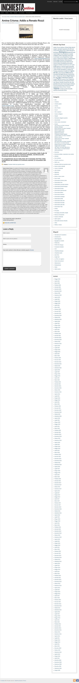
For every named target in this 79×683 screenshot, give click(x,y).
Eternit (61, 61)
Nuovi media (57, 178)
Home (8, 16)
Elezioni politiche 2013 (59, 131)
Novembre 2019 (58, 436)
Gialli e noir (57, 162)
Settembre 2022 (58, 367)
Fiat (68, 61)
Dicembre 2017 (58, 482)
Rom (72, 80)
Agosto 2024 (57, 321)
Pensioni (63, 79)
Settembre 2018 (58, 464)
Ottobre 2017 (57, 486)
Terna (66, 85)
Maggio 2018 (57, 472)
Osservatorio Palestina (59, 194)
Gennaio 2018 (58, 480)
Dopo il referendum (69, 58)
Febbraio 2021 (58, 406)
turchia (66, 88)
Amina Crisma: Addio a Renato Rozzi (23, 20)
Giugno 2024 (57, 325)
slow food (63, 84)
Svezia (63, 85)
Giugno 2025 (57, 301)
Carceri (56, 110)
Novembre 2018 (58, 460)
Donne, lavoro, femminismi (60, 122)
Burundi (73, 52)
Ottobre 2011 (57, 632)
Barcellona (60, 50)
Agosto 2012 (57, 611)
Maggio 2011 (57, 642)
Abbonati (55, 1)
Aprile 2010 (57, 658)
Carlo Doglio (56, 54)
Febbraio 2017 (58, 503)
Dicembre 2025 (58, 289)
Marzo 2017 (57, 501)
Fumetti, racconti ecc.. (59, 160)
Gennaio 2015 (58, 553)
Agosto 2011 (57, 636)
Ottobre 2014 (57, 559)
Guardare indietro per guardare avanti (17, 16)
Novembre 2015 (58, 533)
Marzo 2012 (57, 622)
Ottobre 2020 (57, 414)
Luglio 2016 (57, 517)
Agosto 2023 (57, 345)
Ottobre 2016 (57, 511)
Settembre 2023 (58, 343)
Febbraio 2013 (58, 599)
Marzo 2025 (57, 307)
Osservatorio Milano (59, 192)
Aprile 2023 (57, 353)
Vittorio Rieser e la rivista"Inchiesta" (62, 148)
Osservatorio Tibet (29, 12)
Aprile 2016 (57, 523)
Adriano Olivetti (64, 47)
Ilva (73, 66)
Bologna (63, 52)
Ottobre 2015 (57, 535)
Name (6, 233)
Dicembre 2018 (58, 458)
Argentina (65, 49)
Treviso (68, 87)
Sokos (56, 267)
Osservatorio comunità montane (61, 184)
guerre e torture (61, 66)
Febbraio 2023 (58, 357)
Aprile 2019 (57, 450)
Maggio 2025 (57, 303)
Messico (66, 74)
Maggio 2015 (57, 545)
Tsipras (56, 88)
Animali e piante (58, 103)
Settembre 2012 (58, 609)
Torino (64, 87)
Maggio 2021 (57, 400)
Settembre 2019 (58, 440)
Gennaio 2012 (58, 626)
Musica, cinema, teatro (59, 176)
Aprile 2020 (57, 426)
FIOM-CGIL (57, 242)
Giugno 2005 (57, 670)
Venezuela (61, 90)
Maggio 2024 (57, 327)
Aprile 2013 (57, 595)
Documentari (57, 120)
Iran (64, 68)
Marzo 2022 (57, 380)
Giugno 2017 (57, 494)
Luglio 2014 (57, 565)
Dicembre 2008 (58, 666)
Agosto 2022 (57, 369)
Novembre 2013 (58, 581)
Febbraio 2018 (58, 478)
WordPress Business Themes (20, 680)
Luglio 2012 (57, 613)
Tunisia (62, 88)
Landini (66, 71)
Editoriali (15, 12)
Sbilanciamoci (58, 263)
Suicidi (59, 85)
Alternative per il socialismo (60, 234)
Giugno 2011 (57, 640)
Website (5, 244)
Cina (61, 54)
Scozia (65, 82)
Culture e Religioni (58, 114)
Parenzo (70, 77)
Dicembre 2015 (58, 531)
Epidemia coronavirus (59, 132)
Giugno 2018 (57, 470)
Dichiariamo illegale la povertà (61, 118)
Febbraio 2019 (58, 454)
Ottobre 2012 (57, 607)
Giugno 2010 (57, 656)
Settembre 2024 (58, 319)
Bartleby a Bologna (59, 127)
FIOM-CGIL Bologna (59, 244)
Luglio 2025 (57, 299)
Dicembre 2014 (58, 555)
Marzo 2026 (57, 283)
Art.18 (69, 49)
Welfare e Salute (58, 224)
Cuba (71, 55)
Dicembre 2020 (58, 410)
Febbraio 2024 (58, 333)
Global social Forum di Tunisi (67, 64)
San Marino (56, 82)
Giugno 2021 (57, 398)
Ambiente (57, 101)
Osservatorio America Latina (61, 180)
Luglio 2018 (57, 468)
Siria (59, 84)
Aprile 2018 (57, 474)
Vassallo (70, 88)
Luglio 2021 (57, 396)
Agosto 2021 (57, 394)
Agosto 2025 (57, 297)
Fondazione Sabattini (59, 246)
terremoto (71, 85)
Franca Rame (57, 63)
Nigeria (72, 75)
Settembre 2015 (58, 537)
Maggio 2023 (57, 351)
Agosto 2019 (57, 442)
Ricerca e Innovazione (59, 214)
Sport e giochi (57, 218)
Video (11, 12)
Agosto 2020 (57, 418)
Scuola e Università (59, 216)
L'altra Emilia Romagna (59, 69)
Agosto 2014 (57, 563)
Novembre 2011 (58, 630)
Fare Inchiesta (21, 12)
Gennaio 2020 (58, 432)
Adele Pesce (56, 47)
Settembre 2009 (58, 664)
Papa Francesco (62, 77)
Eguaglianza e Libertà (59, 240)
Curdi (54, 57)
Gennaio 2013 (58, 601)
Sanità (61, 82)
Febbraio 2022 (58, 382)
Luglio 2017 (57, 492)
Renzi (69, 80)
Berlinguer (56, 52)
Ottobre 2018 (57, 462)
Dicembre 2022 (58, 361)
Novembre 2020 (58, 412)
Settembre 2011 (58, 634)
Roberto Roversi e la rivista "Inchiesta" (63, 144)
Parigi (54, 79)
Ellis (58, 61)
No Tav (55, 77)
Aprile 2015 (57, 547)
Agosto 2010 (57, 654)
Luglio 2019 (57, 444)
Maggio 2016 (57, 521)
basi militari (66, 50)
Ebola (54, 60)
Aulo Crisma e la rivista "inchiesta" (62, 125)
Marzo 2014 (57, 573)
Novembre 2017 (58, 484)
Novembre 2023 (58, 339)
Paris (59, 79)
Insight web (57, 257)
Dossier (2, 12)
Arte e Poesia (57, 107)
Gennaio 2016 (58, 529)
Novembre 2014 (58, 557)
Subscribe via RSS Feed (10, 222)
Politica (55, 80)
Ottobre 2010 (57, 650)
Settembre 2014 (58, 561)
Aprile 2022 (57, 377)
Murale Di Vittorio (61, 75)
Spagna (68, 84)
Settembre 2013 (58, 585)
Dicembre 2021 (58, 386)
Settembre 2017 (58, 488)
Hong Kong (68, 66)
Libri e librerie (57, 170)
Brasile (69, 52)
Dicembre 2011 (58, 628)
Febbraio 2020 (58, 430)
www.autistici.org (7, 105)
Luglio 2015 (57, 541)
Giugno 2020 (57, 422)
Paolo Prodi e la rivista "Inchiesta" (62, 138)
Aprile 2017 (57, 498)
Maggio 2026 (57, 279)
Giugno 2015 (57, 543)
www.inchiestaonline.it (41, 58)
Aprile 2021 (57, 402)
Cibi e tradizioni (58, 112)
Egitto (58, 60)
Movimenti (57, 174)
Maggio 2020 (57, 424)
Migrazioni (57, 172)
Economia (57, 152)
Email (10, 238)
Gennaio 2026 (58, 287)
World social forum (59, 150)
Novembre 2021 (58, 388)
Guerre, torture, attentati (60, 166)
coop (68, 55)
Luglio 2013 (57, 589)
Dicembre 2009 (58, 660)
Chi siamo (49, 1)
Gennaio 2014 (58, 577)
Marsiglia (60, 74)
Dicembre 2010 (58, 648)
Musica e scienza (58, 137)
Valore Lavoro (58, 269)
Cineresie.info (57, 236)
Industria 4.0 (59, 68)
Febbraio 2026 (58, 285)
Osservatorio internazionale (60, 190)
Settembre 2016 (58, 513)
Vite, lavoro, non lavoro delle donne (62, 147)
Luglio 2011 (57, 638)
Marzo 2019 (57, 452)
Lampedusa (60, 71)
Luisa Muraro (61, 72)
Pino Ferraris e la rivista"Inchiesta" (62, 143)
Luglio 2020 (57, 420)
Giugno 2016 (57, 519)
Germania (69, 63)
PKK (67, 79)
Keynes (72, 68)
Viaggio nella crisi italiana (60, 145)
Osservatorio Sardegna (59, 196)
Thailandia (56, 87)
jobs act (68, 68)
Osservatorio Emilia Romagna (61, 186)
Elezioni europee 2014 (59, 129)
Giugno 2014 (57, 567)
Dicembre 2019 (58, 434)
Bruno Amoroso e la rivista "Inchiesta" (63, 128)
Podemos (71, 79)
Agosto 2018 (57, 466)
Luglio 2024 (57, 323)
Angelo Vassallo (57, 49)
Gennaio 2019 (58, 456)
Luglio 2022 (57, 371)
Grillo (55, 66)
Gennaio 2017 (58, 505)
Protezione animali (62, 80)
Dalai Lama (60, 57)
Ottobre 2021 (57, 390)
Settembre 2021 (58, 392)
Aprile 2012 (57, 619)
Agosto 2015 (57, 539)
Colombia (64, 55)
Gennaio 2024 (58, 335)
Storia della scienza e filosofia (61, 220)
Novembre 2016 (58, 509)
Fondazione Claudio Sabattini (61, 134)
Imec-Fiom (57, 255)
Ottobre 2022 (57, 365)
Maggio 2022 (57, 375)
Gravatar (32, 250)
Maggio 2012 (57, 617)
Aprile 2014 (57, 571)
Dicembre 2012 (58, 603)
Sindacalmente (58, 265)
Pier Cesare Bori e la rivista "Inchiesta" (63, 141)
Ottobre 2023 (57, 341)
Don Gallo (70, 57)
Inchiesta (2, 680)
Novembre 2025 (58, 291)
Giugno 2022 (57, 373)
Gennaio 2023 (58, 359)
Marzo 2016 (57, 525)
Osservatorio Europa (59, 188)
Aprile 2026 (57, 281)
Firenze (71, 61)
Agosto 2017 (57, 490)
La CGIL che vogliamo (59, 259)
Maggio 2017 (57, 496)
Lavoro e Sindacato (59, 168)
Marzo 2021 (57, 404)
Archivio (56, 105)
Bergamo (72, 50)
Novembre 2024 (58, 315)
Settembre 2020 (58, 416)
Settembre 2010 (58, 652)
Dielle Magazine (58, 238)
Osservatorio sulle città (59, 204)
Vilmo (65, 90)
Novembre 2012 (58, 605)
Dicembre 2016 (58, 507)
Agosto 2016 (57, 515)
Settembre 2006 (58, 668)
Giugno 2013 (57, 591)
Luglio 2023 (57, 347)
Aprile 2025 (57, 305)
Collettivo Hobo (57, 55)
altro (55, 99)
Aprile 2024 (57, 329)
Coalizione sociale (68, 54)
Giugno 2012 (57, 615)
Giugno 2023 (57, 349)
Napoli (68, 75)
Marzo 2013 (57, 597)
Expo (65, 61)
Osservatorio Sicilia (59, 198)
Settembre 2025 (58, 295)
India (54, 68)
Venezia (55, 90)
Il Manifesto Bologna (59, 251)
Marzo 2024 (57, 331)
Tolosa (61, 87)
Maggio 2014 (57, 569)
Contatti (60, 1)
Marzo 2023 (57, 355)
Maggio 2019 (57, 448)
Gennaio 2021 (58, 408)
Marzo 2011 (57, 646)
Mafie (67, 72)
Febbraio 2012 (58, 624)
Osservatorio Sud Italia (59, 202)
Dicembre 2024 (58, 313)
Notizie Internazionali (59, 261)
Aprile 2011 (57, 644)
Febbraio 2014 (58, 575)
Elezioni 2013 (63, 60)
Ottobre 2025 (57, 293)
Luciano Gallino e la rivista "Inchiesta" (63, 135)
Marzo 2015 (57, 549)
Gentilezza (64, 63)
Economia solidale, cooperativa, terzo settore (64, 154)
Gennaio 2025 (58, 311)
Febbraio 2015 (58, 551)
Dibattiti (6, 12)
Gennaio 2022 (58, 384)
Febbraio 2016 (58, 527)
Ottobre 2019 (57, 438)
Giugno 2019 (57, 446)
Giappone (56, 64)
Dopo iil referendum (58, 58)
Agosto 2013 (57, 587)
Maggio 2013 (57, 593)
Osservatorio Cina (58, 182)
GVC (56, 249)
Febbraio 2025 (58, 309)
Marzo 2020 (57, 428)
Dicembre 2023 (58, 337)
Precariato (57, 210)
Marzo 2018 (57, 476)
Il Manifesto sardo (58, 253)
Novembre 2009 (58, 662)
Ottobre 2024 (57, 317)
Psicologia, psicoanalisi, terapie (61, 212)
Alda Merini (72, 47)
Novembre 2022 (58, 363)
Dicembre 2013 (58, 579)
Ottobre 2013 (57, 583)
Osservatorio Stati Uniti (59, 200)
